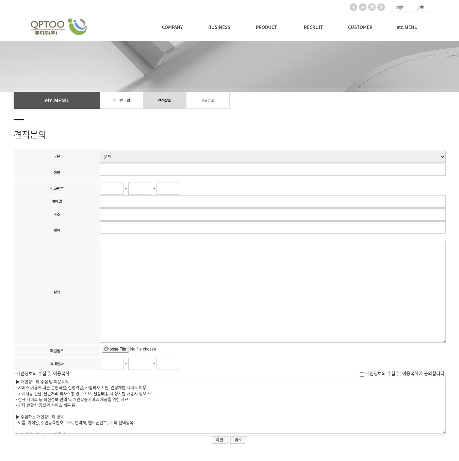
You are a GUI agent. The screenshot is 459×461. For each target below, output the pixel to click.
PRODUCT (266, 27)
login (400, 7)
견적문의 (164, 100)
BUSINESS (219, 27)
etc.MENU (407, 27)
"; (273, 157)
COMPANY (172, 27)
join (420, 7)
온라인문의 (121, 100)
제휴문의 (208, 100)
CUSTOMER (360, 27)
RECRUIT (313, 27)
